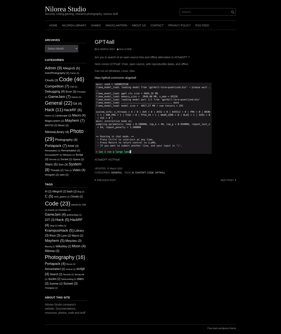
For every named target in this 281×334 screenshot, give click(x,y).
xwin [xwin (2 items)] (64, 174)
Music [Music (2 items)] (63, 125)
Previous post (106, 180)
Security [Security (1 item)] (54, 159)
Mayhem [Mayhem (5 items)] (55, 240)
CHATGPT (140, 172)
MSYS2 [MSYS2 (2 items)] (51, 125)
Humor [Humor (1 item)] (49, 115)
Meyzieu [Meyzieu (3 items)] (73, 240)
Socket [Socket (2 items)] (66, 159)
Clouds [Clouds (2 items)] (76, 196)
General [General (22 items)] (58, 103)
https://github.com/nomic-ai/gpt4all (115, 77)
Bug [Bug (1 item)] (80, 191)
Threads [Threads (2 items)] (57, 170)
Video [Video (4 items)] (79, 170)
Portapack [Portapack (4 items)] (55, 264)
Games (96, 25)
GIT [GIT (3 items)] (50, 219)
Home (53, 25)
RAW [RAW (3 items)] (73, 145)
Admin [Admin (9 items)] (53, 68)
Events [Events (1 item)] (53, 210)
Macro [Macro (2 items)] (77, 235)
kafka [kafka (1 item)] (62, 225)
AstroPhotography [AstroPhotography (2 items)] (57, 72)
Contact (157, 25)
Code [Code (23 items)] (57, 203)
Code (150, 172)
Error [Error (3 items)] (71, 91)
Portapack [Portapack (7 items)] (56, 146)
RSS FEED (202, 25)
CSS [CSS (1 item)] (73, 87)
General (116, 172)
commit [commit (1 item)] (76, 205)
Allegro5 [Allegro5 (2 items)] (59, 191)
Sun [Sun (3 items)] (63, 164)
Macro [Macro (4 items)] (79, 115)
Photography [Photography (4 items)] (66, 139)
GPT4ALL (160, 172)
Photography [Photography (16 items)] (65, 257)
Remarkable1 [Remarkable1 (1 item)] (52, 150)
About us (139, 25)
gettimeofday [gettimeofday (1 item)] (74, 215)
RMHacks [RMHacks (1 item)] (69, 155)
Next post (227, 180)
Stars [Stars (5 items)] (51, 164)
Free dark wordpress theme (221, 328)
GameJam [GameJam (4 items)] (55, 214)
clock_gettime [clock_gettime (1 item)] (62, 197)
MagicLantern (116, 25)
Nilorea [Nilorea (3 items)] (52, 251)
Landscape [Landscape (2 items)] (63, 115)
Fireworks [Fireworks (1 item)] (64, 210)
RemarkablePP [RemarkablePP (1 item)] (53, 155)
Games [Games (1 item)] (76, 97)
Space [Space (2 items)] (78, 159)
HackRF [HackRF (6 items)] (73, 110)
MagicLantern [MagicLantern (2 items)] (54, 120)
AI (133, 172)
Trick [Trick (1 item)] (68, 170)
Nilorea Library (74, 25)
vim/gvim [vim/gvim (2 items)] (52, 174)
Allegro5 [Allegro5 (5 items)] (71, 68)
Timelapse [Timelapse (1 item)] (51, 288)
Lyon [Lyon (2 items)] (66, 235)
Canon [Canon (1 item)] (74, 73)
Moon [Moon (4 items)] (78, 246)
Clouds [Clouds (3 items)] (51, 80)
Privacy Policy (179, 25)
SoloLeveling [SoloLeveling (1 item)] (68, 279)
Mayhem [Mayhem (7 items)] (74, 120)
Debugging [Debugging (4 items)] (55, 91)
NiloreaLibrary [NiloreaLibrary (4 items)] (57, 132)
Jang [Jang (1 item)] (53, 225)
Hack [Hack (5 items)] (62, 220)
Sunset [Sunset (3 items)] (70, 283)
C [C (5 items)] (49, 196)
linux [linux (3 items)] (54, 235)
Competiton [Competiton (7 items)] (57, 86)
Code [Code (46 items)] (71, 79)
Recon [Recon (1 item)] (70, 264)
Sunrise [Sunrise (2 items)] (55, 283)
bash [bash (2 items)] (72, 191)
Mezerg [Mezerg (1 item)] (50, 246)
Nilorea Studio (65, 9)
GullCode (125, 49)
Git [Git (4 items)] (77, 103)
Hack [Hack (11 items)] (54, 109)
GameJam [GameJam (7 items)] (59, 97)
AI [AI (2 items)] (48, 191)
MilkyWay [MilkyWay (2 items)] (63, 246)
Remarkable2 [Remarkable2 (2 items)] (70, 150)
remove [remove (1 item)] (71, 269)
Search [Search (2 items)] (56, 274)
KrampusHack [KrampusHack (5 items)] (59, 230)
